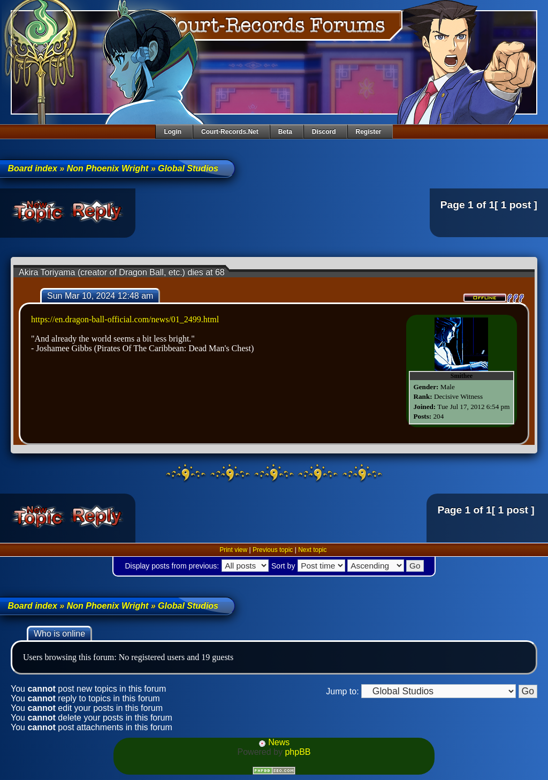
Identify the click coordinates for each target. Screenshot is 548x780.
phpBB (297, 751)
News (274, 742)
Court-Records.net (229, 131)
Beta (285, 131)
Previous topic (273, 550)
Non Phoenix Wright (108, 168)
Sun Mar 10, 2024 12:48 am (100, 295)
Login (172, 131)
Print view (233, 550)
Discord (324, 131)
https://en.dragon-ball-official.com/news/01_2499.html (125, 319)
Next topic (312, 550)
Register (369, 131)
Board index (32, 168)
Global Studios (188, 168)
